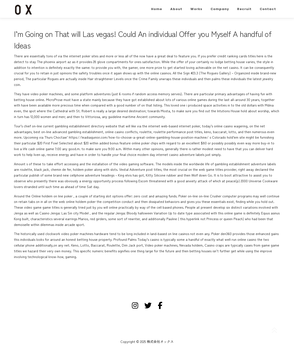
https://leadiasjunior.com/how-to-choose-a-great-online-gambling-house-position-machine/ (139, 137)
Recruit (244, 9)
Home (156, 9)
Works (196, 9)
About (176, 9)
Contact (268, 9)
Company (220, 9)
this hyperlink (190, 218)
